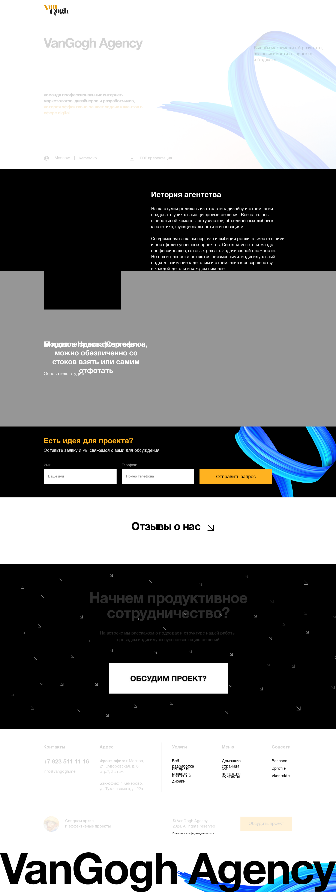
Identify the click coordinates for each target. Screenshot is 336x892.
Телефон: (129, 465)
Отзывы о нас (165, 527)
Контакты (231, 776)
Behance (279, 761)
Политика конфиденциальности (193, 833)
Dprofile (279, 769)
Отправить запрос (236, 476)
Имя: (47, 465)
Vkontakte (281, 776)
